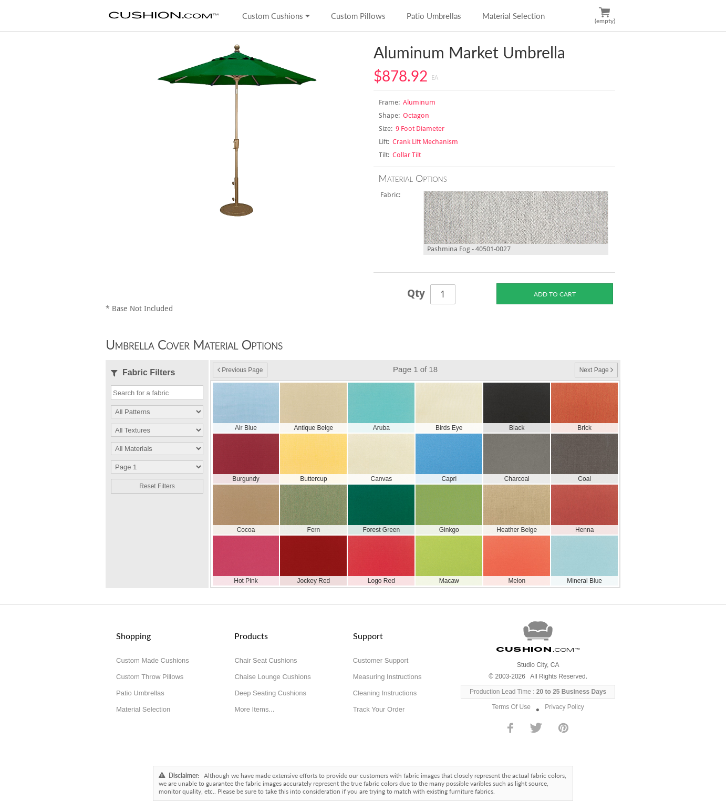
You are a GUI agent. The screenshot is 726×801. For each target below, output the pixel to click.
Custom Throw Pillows (149, 677)
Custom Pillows (358, 15)
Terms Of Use (511, 707)
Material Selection (513, 15)
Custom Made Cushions (152, 660)
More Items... (254, 709)
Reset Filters (156, 486)
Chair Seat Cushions (265, 660)
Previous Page (240, 370)
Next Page (596, 370)
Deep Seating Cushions (270, 693)
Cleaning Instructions (385, 693)
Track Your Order (379, 709)
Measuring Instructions (387, 677)
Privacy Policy (564, 707)
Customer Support (381, 660)
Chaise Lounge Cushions (272, 677)
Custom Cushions (276, 15)
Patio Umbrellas (434, 15)
